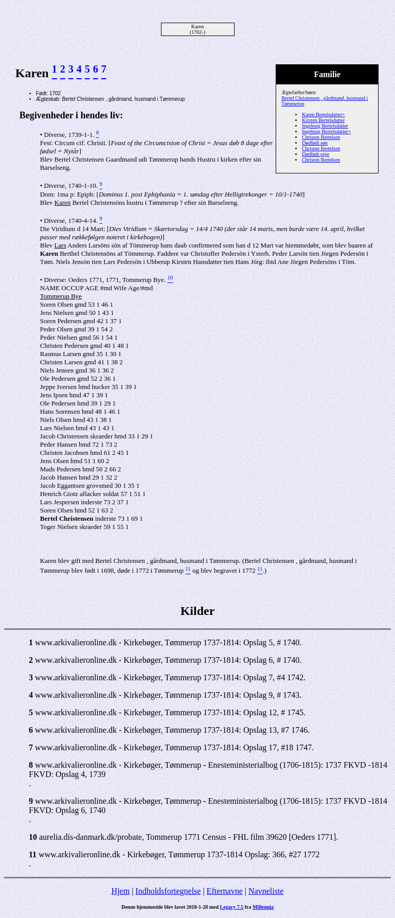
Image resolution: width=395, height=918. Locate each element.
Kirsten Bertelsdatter (323, 120)
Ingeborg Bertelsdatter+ (326, 131)
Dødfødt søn (315, 143)
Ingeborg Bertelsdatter (325, 126)
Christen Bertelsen (321, 137)
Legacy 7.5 (232, 907)
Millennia (263, 907)
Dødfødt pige (315, 154)
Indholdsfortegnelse (168, 891)
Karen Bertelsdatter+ (323, 114)
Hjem (121, 891)
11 (33, 854)
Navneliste (265, 891)
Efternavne (225, 891)
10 (33, 837)
